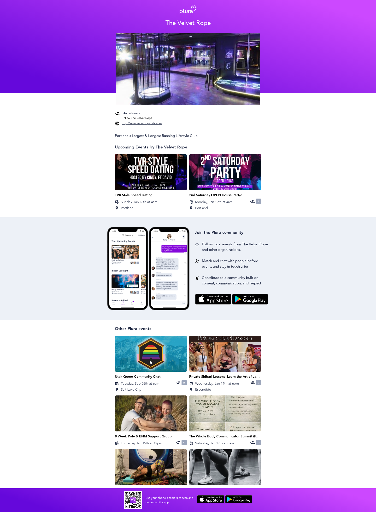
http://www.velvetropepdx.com (142, 123)
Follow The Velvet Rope (137, 118)
